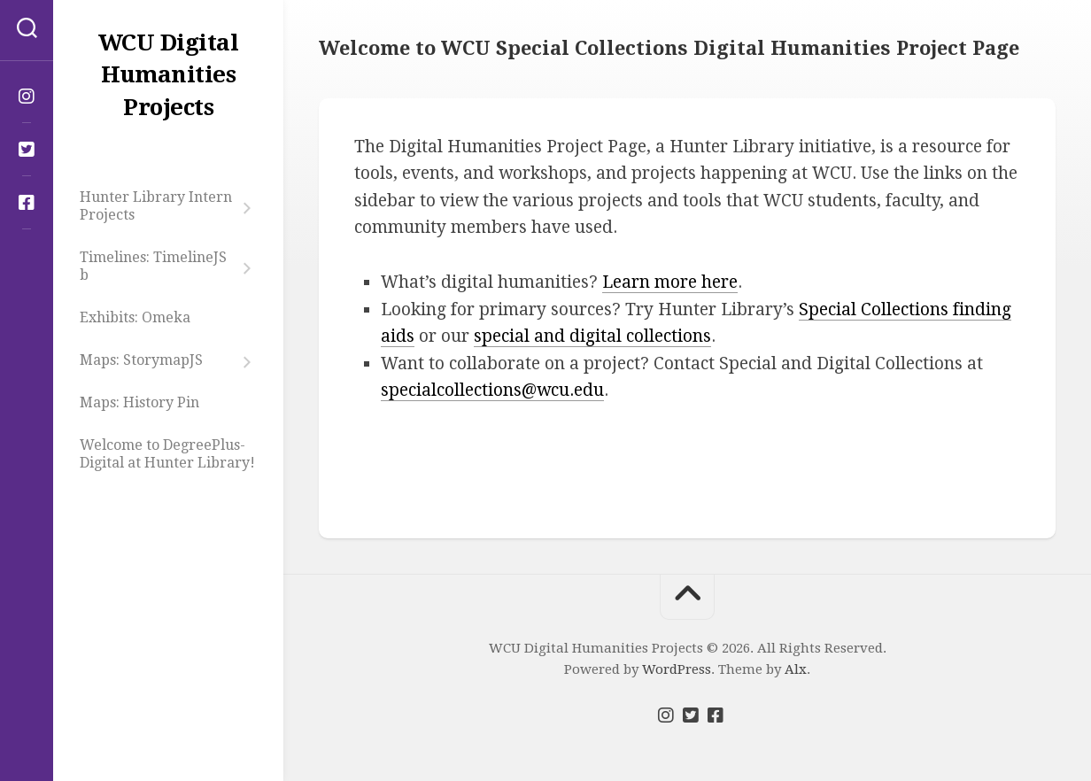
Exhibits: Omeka (135, 317)
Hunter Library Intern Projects (156, 206)
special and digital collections (592, 336)
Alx (796, 669)
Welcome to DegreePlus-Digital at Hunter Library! (167, 454)
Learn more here (670, 282)
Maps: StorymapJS (141, 360)
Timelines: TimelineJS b (153, 266)
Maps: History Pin (139, 402)
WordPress (676, 669)
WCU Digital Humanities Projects (168, 74)
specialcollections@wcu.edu (492, 390)
